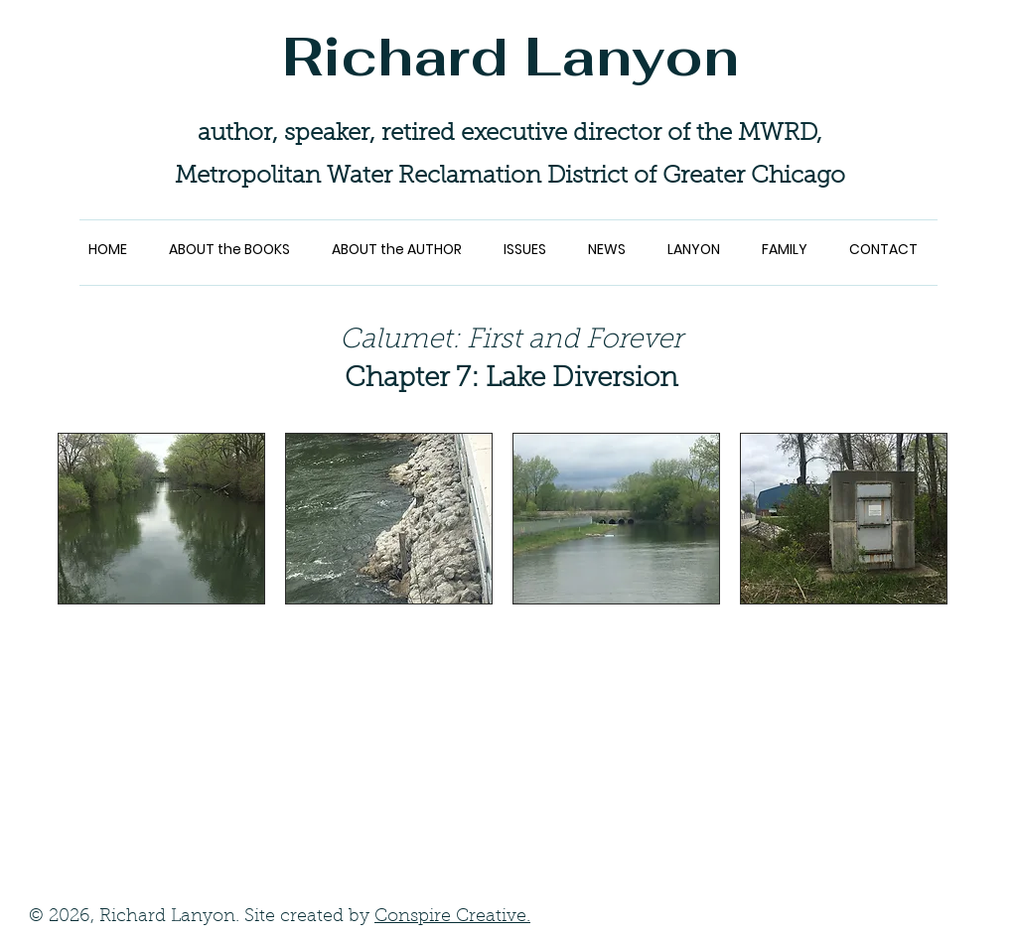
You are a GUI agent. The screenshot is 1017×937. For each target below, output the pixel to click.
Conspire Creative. (452, 917)
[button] (161, 518)
